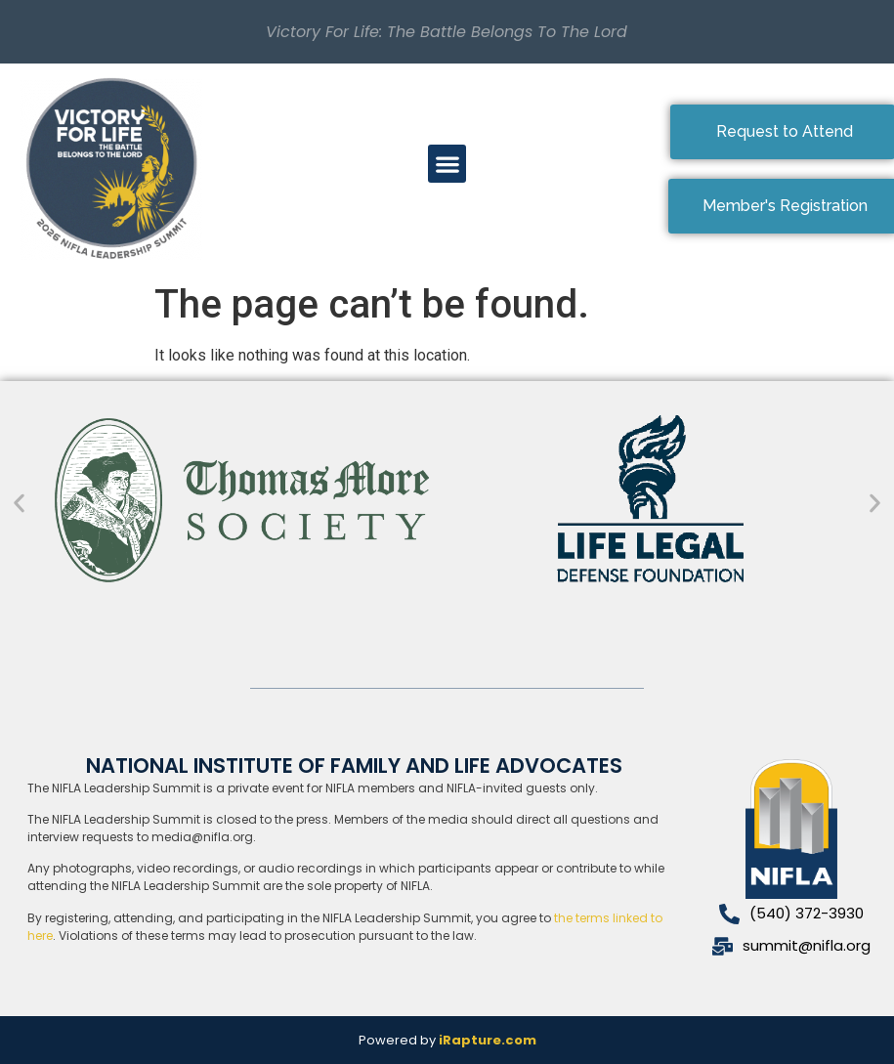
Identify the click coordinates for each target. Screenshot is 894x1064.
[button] (447, 164)
